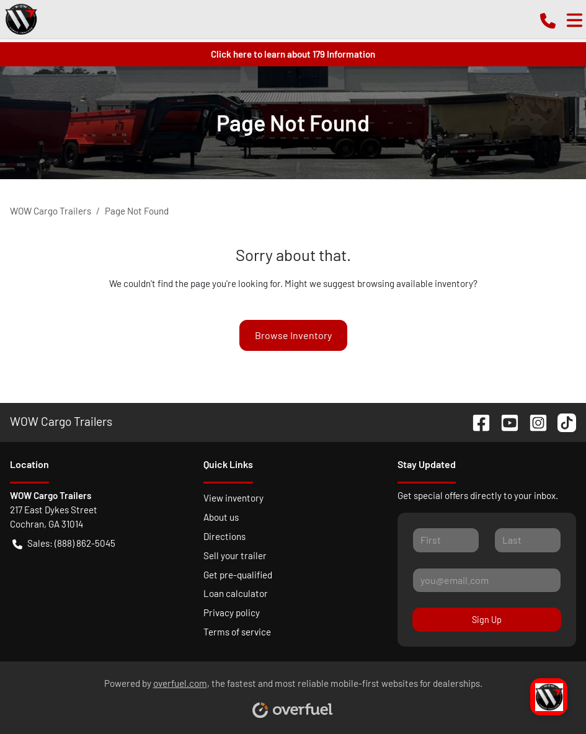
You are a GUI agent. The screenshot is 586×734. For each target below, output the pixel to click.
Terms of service (237, 631)
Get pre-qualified (237, 574)
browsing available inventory (415, 283)
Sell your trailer (235, 555)
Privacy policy (231, 612)
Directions (224, 536)
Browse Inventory (293, 335)
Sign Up (487, 619)
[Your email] (486, 580)
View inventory (233, 497)
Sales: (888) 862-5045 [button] (63, 543)
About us (221, 517)
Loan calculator (235, 593)
